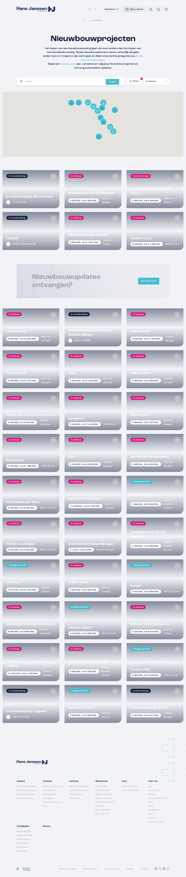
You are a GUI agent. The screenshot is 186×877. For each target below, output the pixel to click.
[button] (98, 137)
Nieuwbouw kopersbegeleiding (103, 807)
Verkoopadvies (49, 790)
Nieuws (151, 805)
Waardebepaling (49, 794)
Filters (135, 80)
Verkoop (47, 781)
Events (151, 813)
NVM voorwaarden (90, 868)
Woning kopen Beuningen (27, 790)
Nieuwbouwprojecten (104, 794)
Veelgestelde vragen (156, 821)
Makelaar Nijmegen (24, 831)
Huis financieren (75, 794)
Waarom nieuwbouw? (103, 798)
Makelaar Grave (23, 843)
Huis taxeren (74, 798)
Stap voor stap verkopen (53, 786)
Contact (151, 817)
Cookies (144, 868)
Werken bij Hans (154, 790)
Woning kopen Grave (25, 798)
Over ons (153, 781)
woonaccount (68, 63)
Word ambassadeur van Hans (157, 800)
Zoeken (117, 81)
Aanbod (21, 781)
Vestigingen (23, 826)
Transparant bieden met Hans (53, 803)
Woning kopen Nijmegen (26, 786)
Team (150, 786)
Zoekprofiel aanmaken (78, 790)
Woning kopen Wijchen (26, 794)
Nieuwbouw (101, 781)
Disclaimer (130, 868)
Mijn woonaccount (102, 813)
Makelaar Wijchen (23, 839)
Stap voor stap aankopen (79, 786)
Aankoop (73, 781)
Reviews (151, 794)
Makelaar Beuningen (25, 835)
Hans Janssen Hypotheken (22, 848)
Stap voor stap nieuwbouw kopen (102, 788)
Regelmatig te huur (129, 786)
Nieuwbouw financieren (104, 802)
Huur (124, 781)
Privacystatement (112, 868)
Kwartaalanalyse (154, 809)
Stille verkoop (48, 798)
